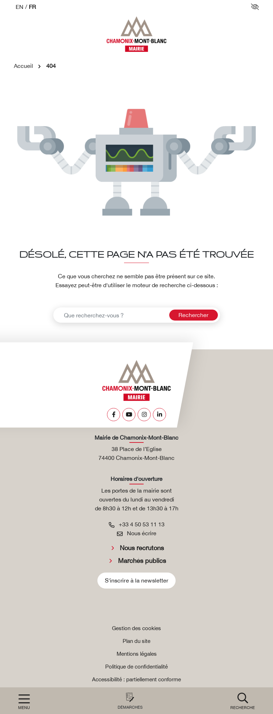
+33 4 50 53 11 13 (137, 524)
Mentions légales (137, 654)
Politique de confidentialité (136, 667)
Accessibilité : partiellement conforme (136, 679)
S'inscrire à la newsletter (136, 580)
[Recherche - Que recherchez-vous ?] (110, 315)
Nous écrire (136, 533)
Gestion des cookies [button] (136, 628)
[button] (242, 700)
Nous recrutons (142, 548)
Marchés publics (142, 560)
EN (19, 7)
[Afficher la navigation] (24, 702)
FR (32, 7)
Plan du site (136, 641)
